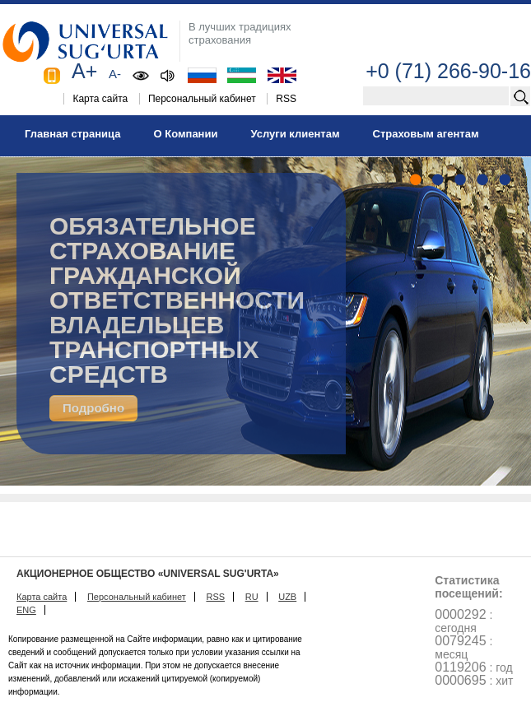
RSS (286, 99)
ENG (26, 610)
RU (252, 597)
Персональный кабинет (202, 99)
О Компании (185, 134)
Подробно (93, 408)
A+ (84, 70)
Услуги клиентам (294, 134)
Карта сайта (100, 99)
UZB (287, 597)
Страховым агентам (426, 134)
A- (115, 74)
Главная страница (72, 134)
